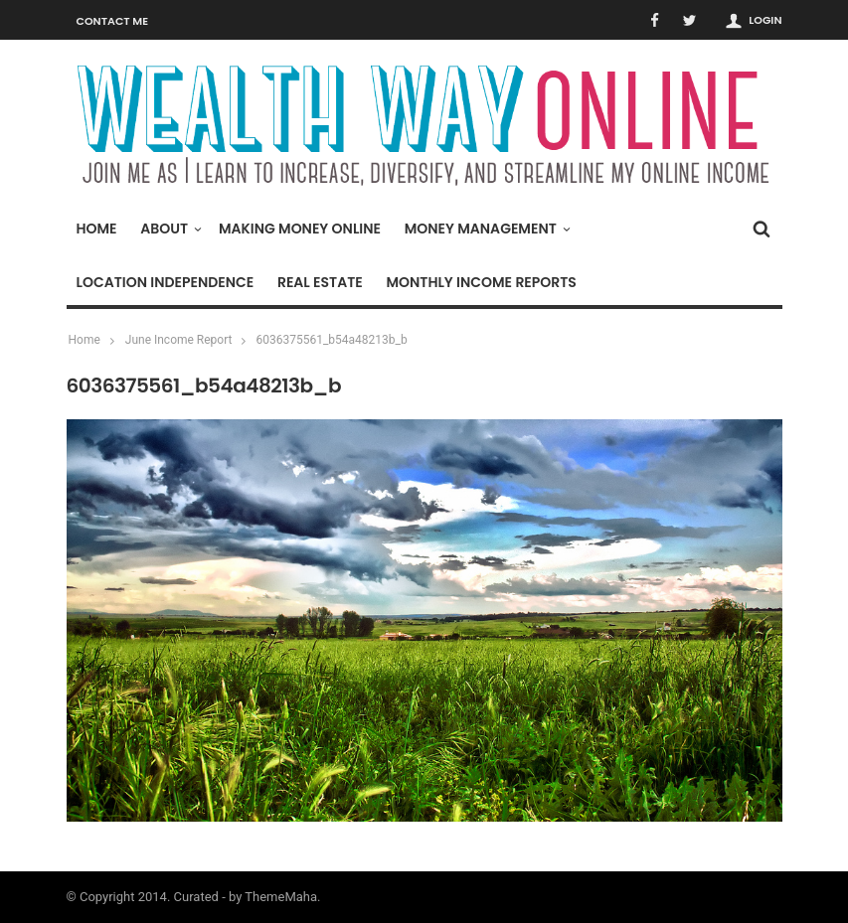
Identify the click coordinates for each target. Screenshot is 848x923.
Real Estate (320, 282)
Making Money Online (300, 228)
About (169, 228)
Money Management (486, 228)
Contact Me (113, 21)
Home (97, 228)
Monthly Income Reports (481, 282)
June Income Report (179, 340)
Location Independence (165, 282)
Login (765, 20)
